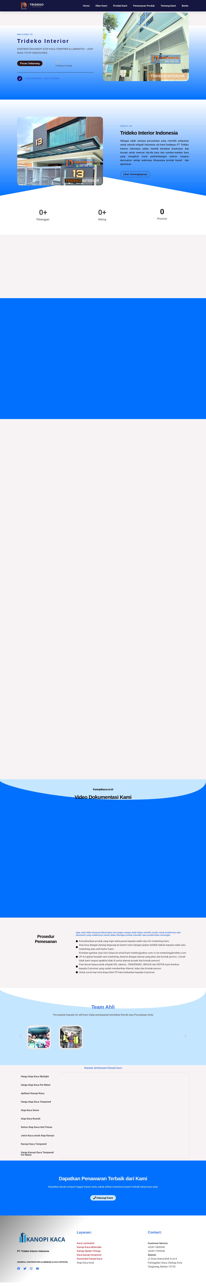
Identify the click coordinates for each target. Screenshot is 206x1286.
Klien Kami (101, 5)
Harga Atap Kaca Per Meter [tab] (35, 1071)
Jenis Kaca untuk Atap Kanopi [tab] (37, 1121)
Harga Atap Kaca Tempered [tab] (36, 1088)
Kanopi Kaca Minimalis (89, 1233)
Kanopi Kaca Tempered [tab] (33, 1130)
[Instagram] (31, 1255)
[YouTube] (37, 1255)
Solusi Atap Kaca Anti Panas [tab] (36, 1113)
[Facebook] (18, 1255)
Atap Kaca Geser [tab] (30, 1096)
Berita (185, 5)
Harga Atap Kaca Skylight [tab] (35, 1062)
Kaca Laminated (85, 1229)
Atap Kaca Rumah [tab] (30, 1105)
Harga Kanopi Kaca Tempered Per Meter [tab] (37, 1140)
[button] (20, 1022)
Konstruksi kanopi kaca (89, 1245)
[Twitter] (24, 1255)
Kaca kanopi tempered (89, 1241)
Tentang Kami (168, 5)
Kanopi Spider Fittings (89, 1237)
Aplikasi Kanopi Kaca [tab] (32, 1079)
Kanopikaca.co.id (93, 1273)
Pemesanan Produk (144, 5)
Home (86, 5)
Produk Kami (120, 5)
